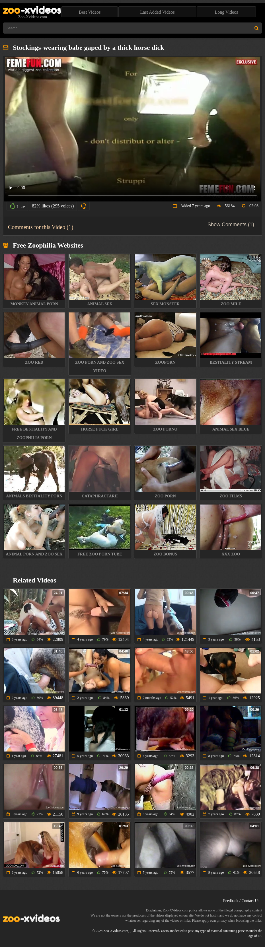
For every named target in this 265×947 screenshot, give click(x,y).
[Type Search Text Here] (132, 28)
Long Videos (226, 12)
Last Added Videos (157, 12)
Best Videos (90, 12)
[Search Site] (256, 28)
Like (17, 206)
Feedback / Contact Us (241, 901)
